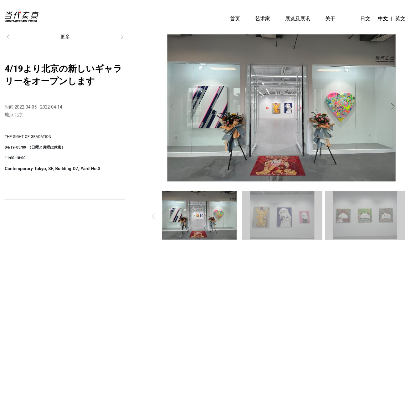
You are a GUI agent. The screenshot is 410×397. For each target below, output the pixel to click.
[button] (172, 106)
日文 (365, 19)
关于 (330, 19)
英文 (400, 19)
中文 (383, 19)
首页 (235, 19)
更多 (65, 37)
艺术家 (262, 19)
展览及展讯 (297, 19)
